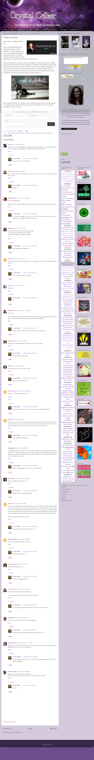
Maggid (10, 228)
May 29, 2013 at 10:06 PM (23, 589)
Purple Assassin (12, 671)
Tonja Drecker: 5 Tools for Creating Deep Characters (67, 480)
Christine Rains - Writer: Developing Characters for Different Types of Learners (68, 461)
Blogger (50, 744)
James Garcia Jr (12, 391)
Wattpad (63, 499)
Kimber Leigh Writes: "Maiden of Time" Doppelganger (68, 285)
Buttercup (10, 341)
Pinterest (63, 497)
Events (30, 29)
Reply (9, 151)
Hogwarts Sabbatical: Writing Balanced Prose (67, 411)
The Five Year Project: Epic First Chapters (67, 417)
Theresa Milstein (12, 539)
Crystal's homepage (66, 490)
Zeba (9, 171)
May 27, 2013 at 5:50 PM (23, 310)
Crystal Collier (17, 158)
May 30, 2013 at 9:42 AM (29, 605)
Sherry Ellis (11, 564)
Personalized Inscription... (76, 61)
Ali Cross (10, 503)
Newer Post (7, 729)
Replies (12, 155)
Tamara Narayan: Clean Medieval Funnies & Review (67, 369)
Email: (7, 121)
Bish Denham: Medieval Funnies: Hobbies (68, 258)
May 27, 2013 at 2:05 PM (29, 214)
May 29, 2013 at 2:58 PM (19, 503)
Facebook (63, 495)
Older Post (53, 729)
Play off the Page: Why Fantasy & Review (67, 363)
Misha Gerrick (12, 198)
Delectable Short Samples (49, 29)
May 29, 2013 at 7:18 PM (29, 576)
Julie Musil (11, 617)
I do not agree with (33, 133)
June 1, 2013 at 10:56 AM (23, 671)
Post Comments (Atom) (16, 732)
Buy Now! (65, 49)
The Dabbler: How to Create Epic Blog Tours (67, 398)
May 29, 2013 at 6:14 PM (21, 564)
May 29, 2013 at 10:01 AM (30, 378)
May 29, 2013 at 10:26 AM (30, 465)
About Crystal (21, 29)
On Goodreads (64, 493)
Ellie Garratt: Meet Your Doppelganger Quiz (68, 449)
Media (37, 29)
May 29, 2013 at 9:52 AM (29, 353)
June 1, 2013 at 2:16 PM (29, 685)
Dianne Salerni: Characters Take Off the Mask (68, 388)
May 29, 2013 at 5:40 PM (24, 539)
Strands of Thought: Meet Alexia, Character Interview (67, 241)
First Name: (8, 115)
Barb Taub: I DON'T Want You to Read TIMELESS (68, 246)
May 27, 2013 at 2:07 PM (29, 246)
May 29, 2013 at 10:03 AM (30, 406)
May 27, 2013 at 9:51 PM (17, 366)
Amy (9, 419)
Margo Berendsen (13, 643)
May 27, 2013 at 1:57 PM (18, 258)
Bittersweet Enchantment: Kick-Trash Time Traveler (68, 309)
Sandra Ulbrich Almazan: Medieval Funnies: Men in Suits (68, 297)
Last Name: (33, 115)
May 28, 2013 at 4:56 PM (21, 448)
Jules (9, 144)
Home (5, 29)
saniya (9, 258)
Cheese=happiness (80, 118)
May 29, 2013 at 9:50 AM (29, 328)
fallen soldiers (11, 133)
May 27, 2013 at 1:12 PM (22, 198)
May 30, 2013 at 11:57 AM (25, 643)
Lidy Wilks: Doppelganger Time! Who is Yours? (68, 424)
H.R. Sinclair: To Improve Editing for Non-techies (68, 379)
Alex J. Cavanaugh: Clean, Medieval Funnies (67, 278)
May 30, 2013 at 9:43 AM (29, 630)
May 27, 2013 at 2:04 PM (29, 185)
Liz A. (9, 285)
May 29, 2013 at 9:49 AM (29, 297)
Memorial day (42, 133)
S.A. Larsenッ (12, 589)
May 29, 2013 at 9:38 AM (22, 478)
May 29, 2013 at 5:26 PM (29, 526)
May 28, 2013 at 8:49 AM (23, 391)
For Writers (63, 29)
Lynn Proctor (11, 478)
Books (12, 29)
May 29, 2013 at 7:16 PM (29, 551)
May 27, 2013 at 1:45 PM (19, 228)
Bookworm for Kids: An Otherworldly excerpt (68, 348)
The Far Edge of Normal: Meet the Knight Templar (66, 223)
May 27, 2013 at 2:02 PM (18, 285)
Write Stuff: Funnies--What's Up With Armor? (67, 202)
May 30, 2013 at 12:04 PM (30, 656)
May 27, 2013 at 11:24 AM (30, 158)
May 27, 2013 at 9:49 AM (18, 144)
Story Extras (73, 29)
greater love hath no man (21, 133)
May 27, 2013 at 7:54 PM (20, 341)
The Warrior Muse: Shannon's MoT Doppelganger (68, 303)
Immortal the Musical (66, 502)
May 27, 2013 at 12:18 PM (18, 171)
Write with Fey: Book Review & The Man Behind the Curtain (68, 235)
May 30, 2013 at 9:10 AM (21, 617)
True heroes (49, 133)
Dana (9, 366)
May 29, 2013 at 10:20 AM (30, 435)
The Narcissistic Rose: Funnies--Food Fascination (67, 189)
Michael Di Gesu (12, 310)
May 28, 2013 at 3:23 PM (17, 419)
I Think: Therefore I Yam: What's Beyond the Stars (67, 196)
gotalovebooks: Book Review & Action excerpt (68, 342)
